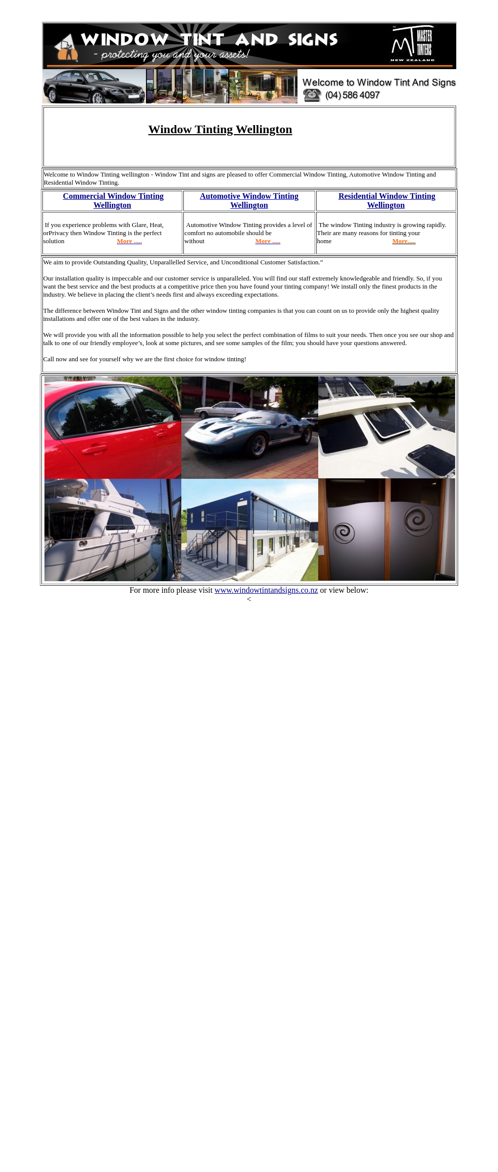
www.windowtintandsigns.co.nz (266, 590)
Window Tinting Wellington (220, 129)
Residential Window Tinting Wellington (386, 200)
